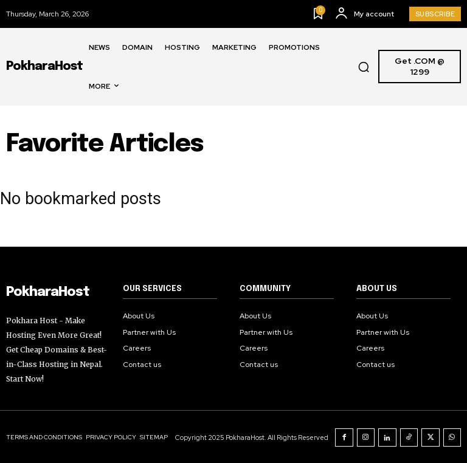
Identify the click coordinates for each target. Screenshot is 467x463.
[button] (363, 66)
